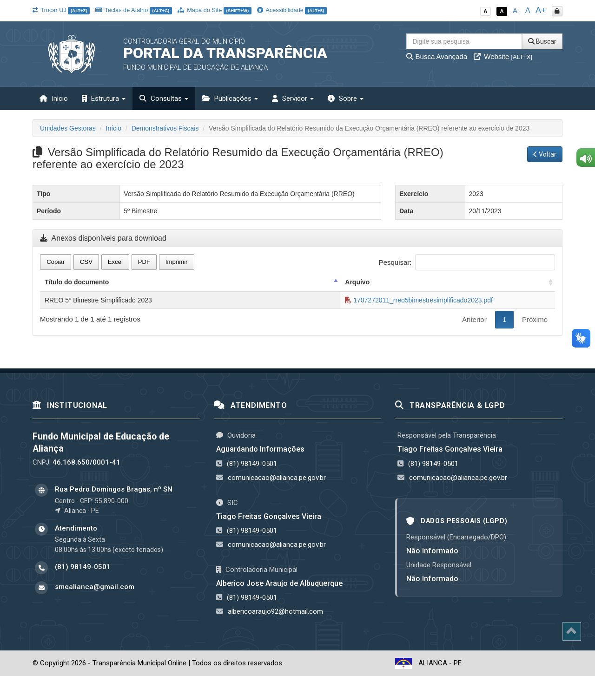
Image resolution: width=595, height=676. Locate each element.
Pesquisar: (467, 262)
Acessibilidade (292, 10)
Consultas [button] (163, 98)
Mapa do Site (214, 10)
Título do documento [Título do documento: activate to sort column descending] (77, 282)
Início (54, 98)
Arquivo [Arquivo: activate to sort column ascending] (357, 282)
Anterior (474, 319)
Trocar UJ (61, 10)
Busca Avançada (436, 56)
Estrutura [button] (104, 98)
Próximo (535, 319)
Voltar (544, 154)
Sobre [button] (346, 98)
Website (503, 56)
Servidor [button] (293, 98)
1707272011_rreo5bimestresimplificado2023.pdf (419, 300)
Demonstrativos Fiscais (165, 128)
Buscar (542, 41)
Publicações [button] (230, 98)
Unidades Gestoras (68, 128)
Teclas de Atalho (133, 10)
